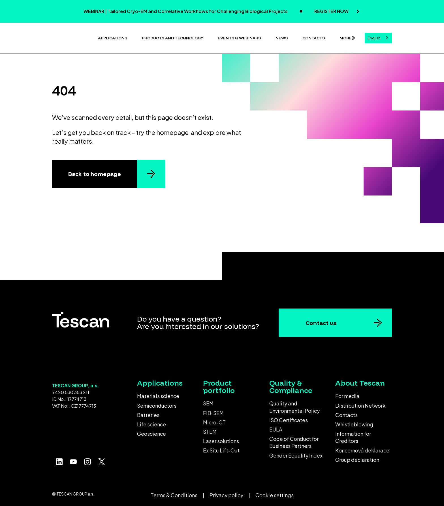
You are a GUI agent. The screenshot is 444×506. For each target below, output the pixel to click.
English (374, 37)
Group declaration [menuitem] (357, 457)
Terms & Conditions (174, 493)
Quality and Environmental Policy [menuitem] (294, 404)
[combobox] (378, 37)
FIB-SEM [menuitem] (213, 410)
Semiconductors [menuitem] (156, 403)
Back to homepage (94, 171)
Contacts (313, 36)
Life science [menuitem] (151, 422)
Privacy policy (226, 493)
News (282, 36)
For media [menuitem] (347, 393)
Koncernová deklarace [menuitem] (362, 448)
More (346, 36)
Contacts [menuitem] (346, 412)
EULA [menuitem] (275, 427)
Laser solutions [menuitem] (221, 438)
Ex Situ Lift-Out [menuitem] (221, 448)
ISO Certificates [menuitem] (288, 417)
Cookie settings (274, 493)
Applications (112, 36)
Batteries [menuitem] (148, 412)
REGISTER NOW (331, 11)
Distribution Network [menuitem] (360, 403)
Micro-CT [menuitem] (214, 420)
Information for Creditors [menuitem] (353, 435)
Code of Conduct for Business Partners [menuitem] (294, 440)
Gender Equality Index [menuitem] (296, 453)
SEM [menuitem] (208, 401)
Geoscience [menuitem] (151, 431)
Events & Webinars (239, 36)
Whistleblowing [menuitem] (354, 422)
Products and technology (172, 36)
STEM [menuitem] (210, 429)
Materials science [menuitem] (158, 393)
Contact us (321, 320)
